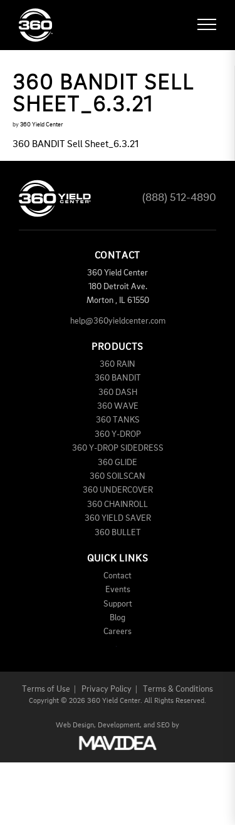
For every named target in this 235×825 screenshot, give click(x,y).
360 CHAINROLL (117, 504)
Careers (117, 631)
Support (117, 604)
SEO (163, 725)
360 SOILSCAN (117, 476)
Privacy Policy (106, 689)
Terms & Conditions (178, 689)
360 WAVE (117, 406)
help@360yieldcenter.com (117, 321)
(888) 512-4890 (179, 197)
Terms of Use (46, 689)
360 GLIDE (117, 462)
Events (117, 589)
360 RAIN (117, 364)
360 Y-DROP (118, 434)
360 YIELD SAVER (118, 518)
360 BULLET (118, 532)
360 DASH (117, 392)
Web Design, (76, 725)
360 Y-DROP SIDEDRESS (118, 448)
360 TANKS (118, 420)
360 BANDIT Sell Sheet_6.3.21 (75, 145)
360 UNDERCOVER (118, 490)
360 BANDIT (118, 378)
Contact (117, 575)
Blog (117, 617)
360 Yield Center (41, 124)
